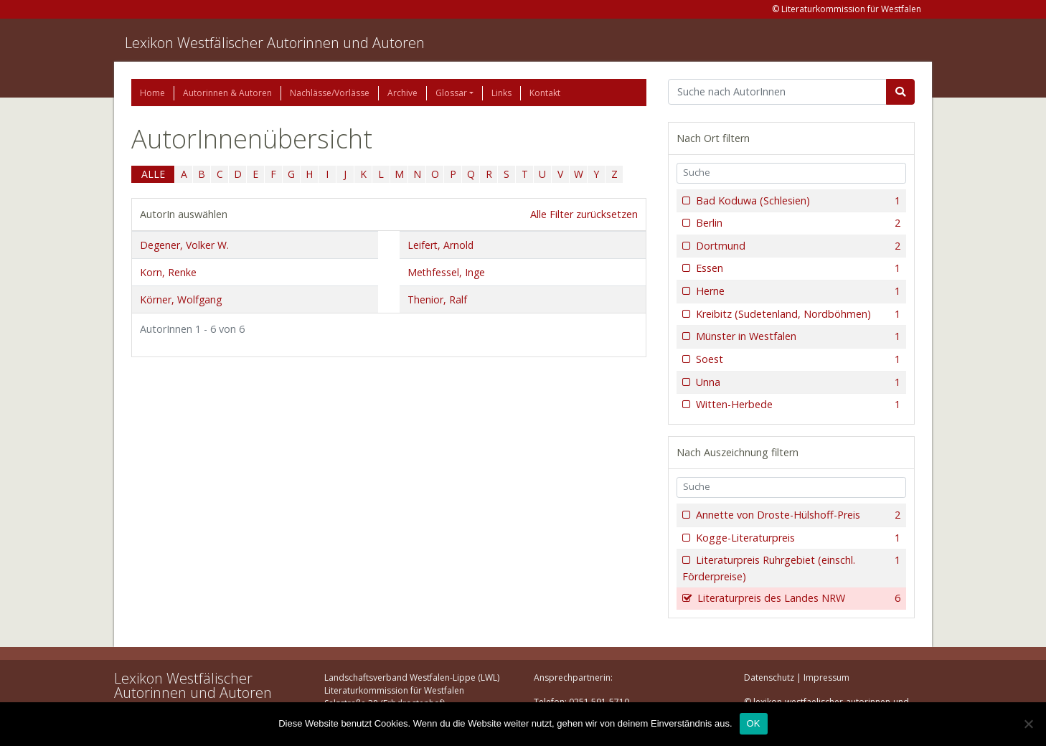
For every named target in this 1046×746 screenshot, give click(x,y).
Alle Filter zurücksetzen (584, 214)
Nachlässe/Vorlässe (329, 93)
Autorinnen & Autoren (227, 93)
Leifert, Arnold (440, 245)
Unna (796, 382)
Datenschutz (769, 677)
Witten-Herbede (796, 404)
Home (152, 93)
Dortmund (796, 246)
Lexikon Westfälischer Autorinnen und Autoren (275, 42)
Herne (796, 291)
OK (753, 723)
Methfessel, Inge (446, 272)
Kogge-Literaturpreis (796, 538)
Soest (796, 359)
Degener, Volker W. (184, 245)
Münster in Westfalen (796, 336)
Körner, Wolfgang (181, 299)
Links (501, 93)
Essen (796, 268)
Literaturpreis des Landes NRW (797, 598)
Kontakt (544, 93)
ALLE (153, 174)
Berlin (796, 223)
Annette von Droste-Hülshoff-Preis (796, 515)
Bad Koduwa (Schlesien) (796, 201)
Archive (402, 93)
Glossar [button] (451, 93)
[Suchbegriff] (777, 92)
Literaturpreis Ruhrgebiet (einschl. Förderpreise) (791, 567)
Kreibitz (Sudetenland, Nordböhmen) (796, 314)
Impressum (826, 677)
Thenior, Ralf (437, 299)
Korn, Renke (168, 272)
